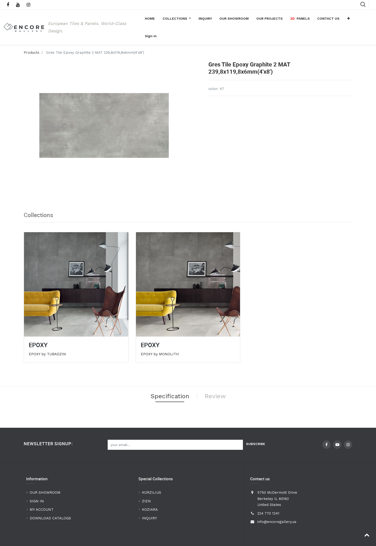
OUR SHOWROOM (45, 477)
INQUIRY (149, 503)
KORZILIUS (151, 477)
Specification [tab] (168, 381)
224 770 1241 (268, 498)
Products (31, 37)
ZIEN (146, 486)
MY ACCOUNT (42, 495)
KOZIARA (150, 495)
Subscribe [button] (255, 429)
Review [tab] (217, 381)
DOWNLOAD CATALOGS (51, 503)
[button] (351, 19)
